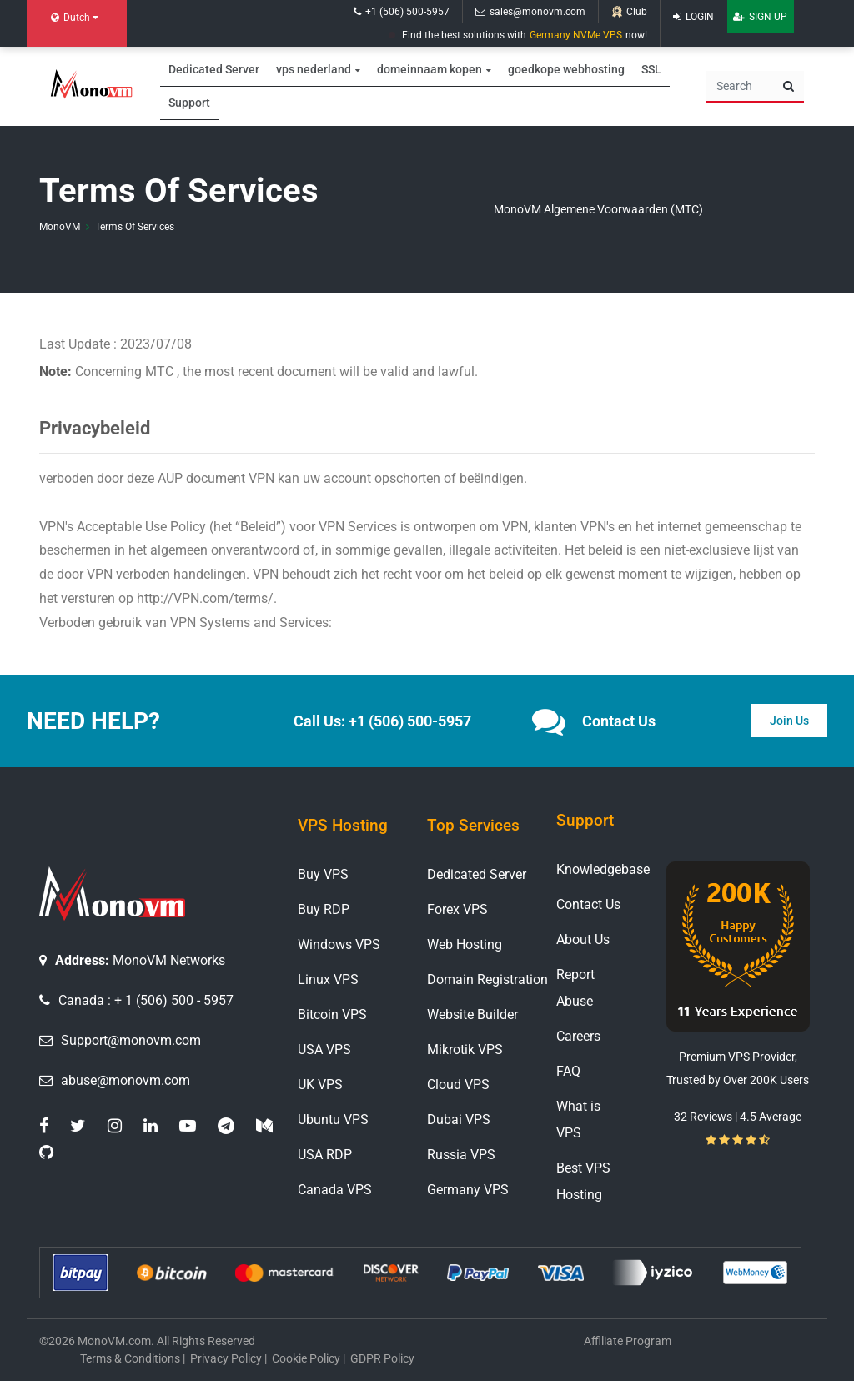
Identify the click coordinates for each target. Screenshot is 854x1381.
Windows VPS (339, 944)
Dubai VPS (458, 1119)
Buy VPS (323, 874)
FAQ (568, 1071)
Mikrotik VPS (465, 1049)
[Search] (740, 87)
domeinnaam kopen (429, 66)
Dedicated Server (213, 66)
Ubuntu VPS (333, 1119)
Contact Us (588, 904)
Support (189, 102)
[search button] (788, 87)
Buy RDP (323, 909)
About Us (583, 939)
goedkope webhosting (566, 66)
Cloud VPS (458, 1084)
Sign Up (760, 17)
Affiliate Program (627, 1341)
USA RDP (325, 1155)
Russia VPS (461, 1155)
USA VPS (324, 1049)
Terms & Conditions (130, 1358)
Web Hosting (464, 944)
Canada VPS (335, 1190)
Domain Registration (487, 979)
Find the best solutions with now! (518, 35)
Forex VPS (457, 909)
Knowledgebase (603, 869)
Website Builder (472, 1014)
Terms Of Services (134, 227)
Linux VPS (328, 979)
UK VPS (320, 1084)
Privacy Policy (226, 1358)
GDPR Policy (382, 1358)
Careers (578, 1036)
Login (693, 17)
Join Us (789, 720)
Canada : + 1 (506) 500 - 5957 (146, 1000)
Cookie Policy (306, 1358)
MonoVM (59, 227)
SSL (651, 66)
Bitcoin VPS (332, 1014)
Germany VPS (468, 1190)
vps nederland (313, 66)
